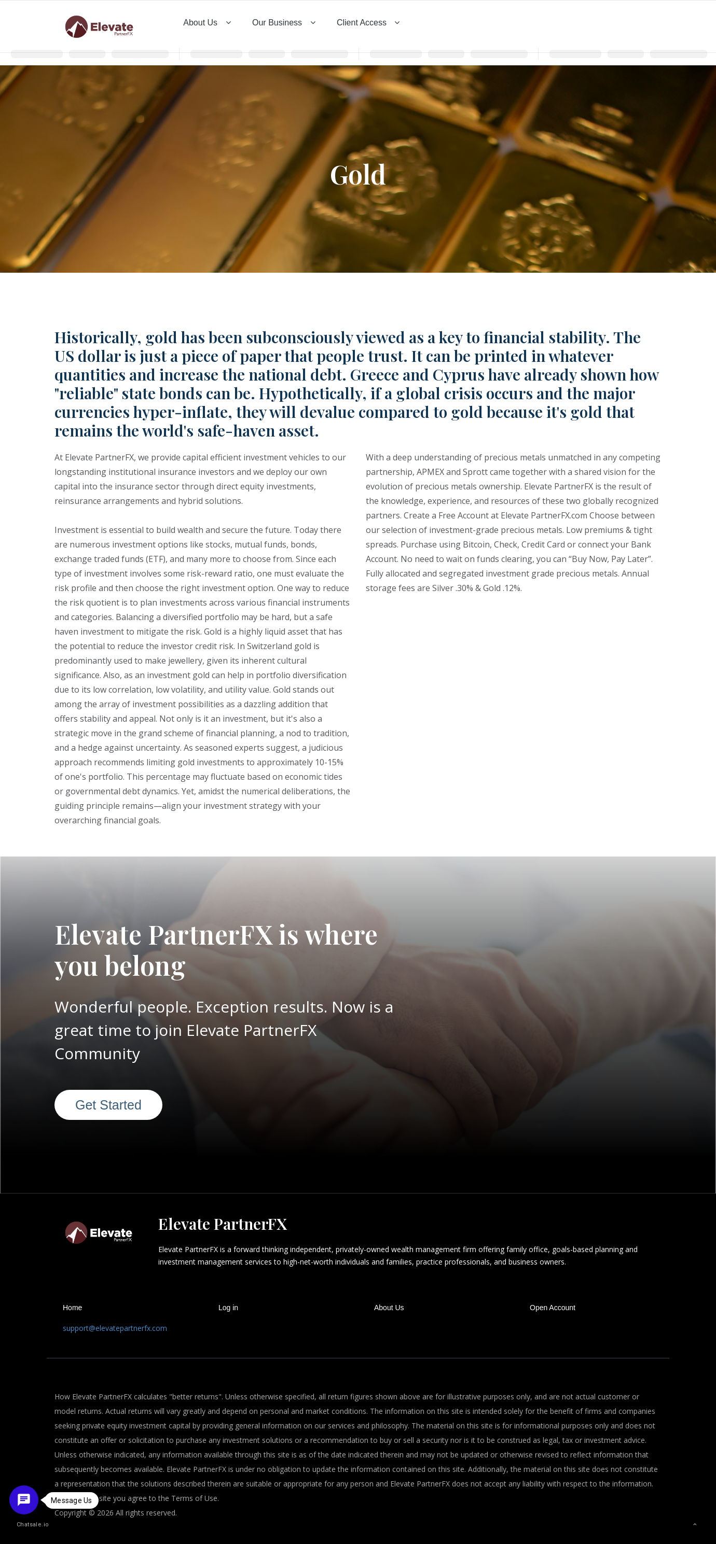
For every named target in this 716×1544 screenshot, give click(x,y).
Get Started (108, 1105)
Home (72, 1307)
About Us (208, 23)
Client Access (369, 23)
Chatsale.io (28, 1524)
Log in (228, 1307)
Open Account (552, 1307)
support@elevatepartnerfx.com (115, 1328)
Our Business (285, 23)
